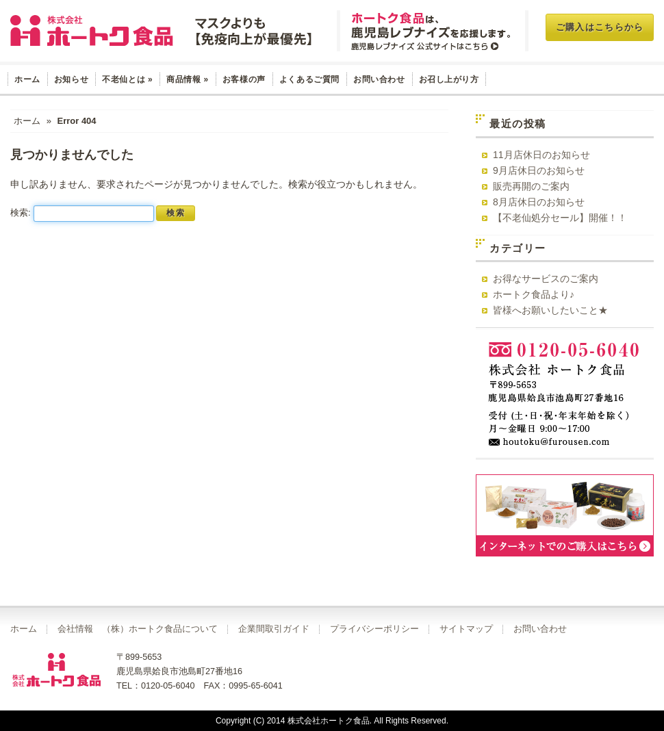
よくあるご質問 (309, 79)
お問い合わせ (379, 79)
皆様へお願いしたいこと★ (550, 310)
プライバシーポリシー (374, 629)
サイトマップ (466, 629)
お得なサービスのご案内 (545, 278)
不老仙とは (127, 79)
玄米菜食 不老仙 (163, 31)
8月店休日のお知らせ (539, 201)
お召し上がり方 (449, 79)
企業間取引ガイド (273, 629)
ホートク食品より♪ (533, 294)
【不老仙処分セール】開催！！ (560, 217)
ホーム (27, 79)
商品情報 (187, 79)
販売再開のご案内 (531, 186)
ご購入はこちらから (600, 27)
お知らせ (71, 79)
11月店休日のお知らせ (541, 154)
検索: (20, 212)
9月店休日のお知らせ (539, 170)
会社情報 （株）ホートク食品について (138, 629)
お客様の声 (244, 79)
